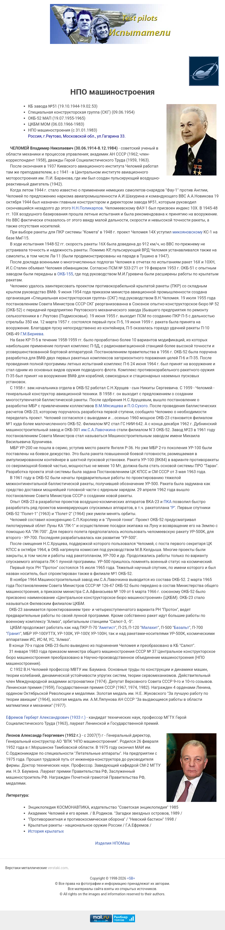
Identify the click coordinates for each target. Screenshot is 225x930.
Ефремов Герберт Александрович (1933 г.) (46, 717)
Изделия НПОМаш (112, 843)
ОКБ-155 (65, 274)
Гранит (13, 633)
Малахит (150, 627)
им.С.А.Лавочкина (98, 429)
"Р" (172, 507)
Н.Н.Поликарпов (87, 208)
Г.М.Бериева (31, 334)
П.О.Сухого (138, 405)
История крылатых (46, 831)
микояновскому (187, 232)
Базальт (181, 627)
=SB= (131, 878)
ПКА (168, 501)
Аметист (107, 627)
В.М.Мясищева (109, 405)
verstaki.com (58, 868)
